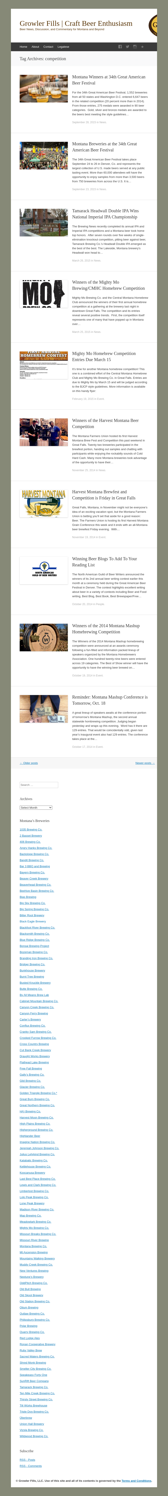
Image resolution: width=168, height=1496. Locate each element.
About (35, 46)
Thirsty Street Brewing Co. (36, 1399)
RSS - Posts (27, 1459)
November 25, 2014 (83, 470)
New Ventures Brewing (34, 1270)
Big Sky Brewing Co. (33, 903)
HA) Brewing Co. (30, 1111)
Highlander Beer (30, 1136)
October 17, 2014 (82, 746)
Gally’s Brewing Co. (32, 1074)
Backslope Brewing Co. (34, 854)
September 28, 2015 (84, 122)
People (100, 604)
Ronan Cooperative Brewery (37, 1344)
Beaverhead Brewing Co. (35, 884)
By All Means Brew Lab (34, 995)
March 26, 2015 (81, 260)
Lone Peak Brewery (32, 1203)
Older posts (29, 763)
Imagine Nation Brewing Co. (37, 1142)
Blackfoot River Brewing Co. (37, 927)
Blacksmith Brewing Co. (35, 933)
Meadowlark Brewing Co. (35, 1221)
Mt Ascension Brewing (34, 1252)
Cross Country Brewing (34, 1044)
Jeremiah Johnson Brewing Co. (39, 1148)
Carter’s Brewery (30, 1019)
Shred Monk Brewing (33, 1362)
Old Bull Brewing (30, 1289)
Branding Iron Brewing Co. (36, 958)
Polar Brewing (28, 1325)
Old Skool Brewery (31, 1295)
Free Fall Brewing (31, 1068)
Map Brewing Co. (31, 1215)
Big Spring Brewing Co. (34, 909)
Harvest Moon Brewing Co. (37, 1117)
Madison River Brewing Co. (37, 1209)
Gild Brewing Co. (30, 1080)
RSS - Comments (31, 1466)
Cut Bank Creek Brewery (35, 1050)
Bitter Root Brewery (32, 915)
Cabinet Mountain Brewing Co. (39, 1001)
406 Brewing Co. (30, 841)
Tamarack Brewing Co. (34, 1387)
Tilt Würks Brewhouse (33, 1405)
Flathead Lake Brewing (34, 1062)
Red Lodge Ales (30, 1338)
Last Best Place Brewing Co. (38, 1178)
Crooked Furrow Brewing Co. (38, 1037)
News (103, 122)
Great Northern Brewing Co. (37, 1105)
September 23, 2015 (84, 189)
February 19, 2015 (83, 398)
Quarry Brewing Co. (32, 1332)
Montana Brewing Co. (33, 1246)
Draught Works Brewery (35, 1056)
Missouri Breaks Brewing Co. (38, 1234)
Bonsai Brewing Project (34, 946)
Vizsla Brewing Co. (32, 1430)
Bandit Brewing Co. (32, 860)
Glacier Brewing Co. (32, 1087)
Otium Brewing (29, 1307)
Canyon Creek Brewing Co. (37, 1007)
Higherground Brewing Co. (36, 1129)
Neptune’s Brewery (32, 1276)
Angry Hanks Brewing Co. (36, 848)
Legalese (63, 46)
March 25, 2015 (81, 332)
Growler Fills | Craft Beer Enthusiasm (76, 23)
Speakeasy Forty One (33, 1375)
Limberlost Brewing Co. (34, 1191)
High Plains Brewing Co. (35, 1123)
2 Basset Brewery (31, 835)
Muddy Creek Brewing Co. (36, 1264)
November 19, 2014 (83, 537)
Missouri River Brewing (34, 1240)
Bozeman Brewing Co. (34, 952)
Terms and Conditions (136, 1480)
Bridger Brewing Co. (32, 964)
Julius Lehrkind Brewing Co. (37, 1154)
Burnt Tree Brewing (32, 976)
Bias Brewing (28, 897)
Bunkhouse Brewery (32, 970)
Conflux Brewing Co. (33, 1025)
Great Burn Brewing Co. (35, 1099)
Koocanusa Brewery (32, 1172)
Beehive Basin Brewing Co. (37, 890)
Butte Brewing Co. (31, 988)
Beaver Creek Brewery (34, 878)
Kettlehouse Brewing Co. (35, 1166)
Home (23, 46)
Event (100, 398)
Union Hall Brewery (32, 1424)
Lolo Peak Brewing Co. (34, 1197)
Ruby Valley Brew (31, 1350)
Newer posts (145, 763)
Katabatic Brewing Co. (34, 1160)
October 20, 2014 (82, 604)
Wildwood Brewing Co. (34, 1436)
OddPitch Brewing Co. (34, 1283)
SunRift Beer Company (34, 1381)
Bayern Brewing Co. (32, 872)
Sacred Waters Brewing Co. (37, 1356)
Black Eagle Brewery (33, 921)
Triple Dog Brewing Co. (34, 1411)
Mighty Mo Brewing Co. (34, 1227)
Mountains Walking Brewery (37, 1258)
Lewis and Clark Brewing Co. (38, 1185)
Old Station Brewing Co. (35, 1301)
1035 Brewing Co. (31, 829)
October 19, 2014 (82, 675)
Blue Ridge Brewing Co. (35, 939)
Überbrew (26, 1417)
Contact (48, 46)
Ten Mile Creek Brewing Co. (37, 1393)
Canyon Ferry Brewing (34, 1013)
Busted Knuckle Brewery (35, 982)
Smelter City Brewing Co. (35, 1368)
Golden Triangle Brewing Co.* (38, 1093)
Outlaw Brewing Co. (32, 1313)
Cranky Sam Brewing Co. (36, 1031)
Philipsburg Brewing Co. (35, 1319)
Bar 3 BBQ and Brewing (35, 866)
